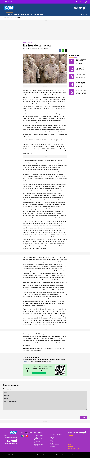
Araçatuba (70, 435)
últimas (10, 14)
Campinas (70, 440)
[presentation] (76, 413)
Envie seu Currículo (77, 455)
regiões (16, 14)
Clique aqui (26, 361)
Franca (69, 442)
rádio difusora (38, 14)
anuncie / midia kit (26, 14)
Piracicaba (70, 446)
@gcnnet (27, 432)
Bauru (69, 437)
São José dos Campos (73, 448)
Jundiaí (69, 444)
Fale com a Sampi (60, 455)
